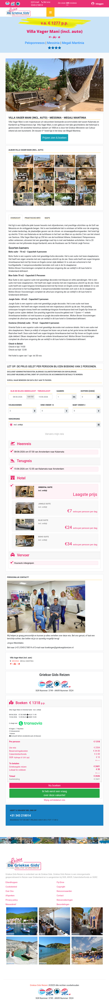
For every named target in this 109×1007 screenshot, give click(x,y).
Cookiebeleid (11, 887)
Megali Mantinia (73, 43)
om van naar (54, 452)
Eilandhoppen (12, 882)
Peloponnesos (35, 43)
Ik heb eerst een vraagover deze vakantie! (54, 793)
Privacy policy (12, 900)
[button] (13, 85)
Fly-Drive (60, 882)
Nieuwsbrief (11, 904)
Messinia (53, 43)
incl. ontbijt (18, 425)
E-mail (36, 2)
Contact (60, 895)
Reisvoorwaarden (64, 891)
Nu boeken (54, 785)
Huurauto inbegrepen (23, 563)
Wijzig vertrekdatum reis (54, 800)
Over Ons (10, 891)
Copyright (61, 887)
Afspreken (10, 895)
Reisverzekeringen (65, 900)
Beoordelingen (63, 904)
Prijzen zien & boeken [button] (54, 137)
